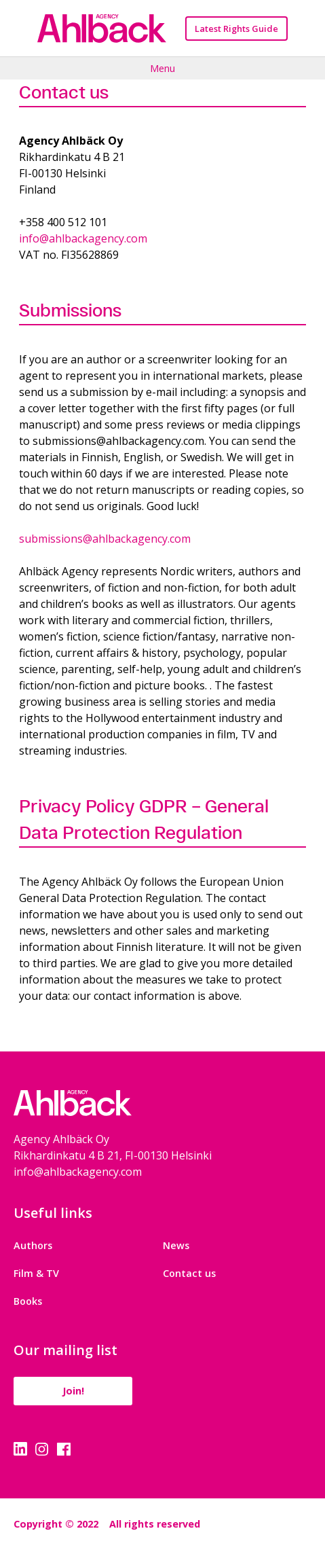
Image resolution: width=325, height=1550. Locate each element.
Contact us (189, 1273)
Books (28, 1301)
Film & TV (36, 1273)
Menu (162, 68)
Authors (33, 1245)
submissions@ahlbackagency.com (105, 538)
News (176, 1245)
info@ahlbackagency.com (83, 238)
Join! (73, 1390)
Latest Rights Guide (236, 28)
